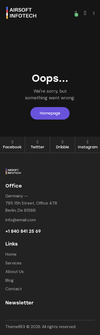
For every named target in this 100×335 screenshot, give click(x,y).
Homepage (50, 113)
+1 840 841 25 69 (23, 231)
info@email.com (20, 220)
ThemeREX (15, 326)
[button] (94, 13)
